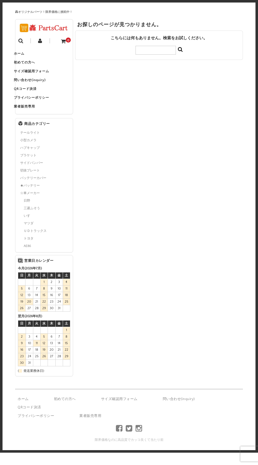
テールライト (30, 145)
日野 (27, 213)
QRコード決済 (31, 97)
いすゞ (29, 228)
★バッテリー (30, 198)
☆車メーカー (30, 205)
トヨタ (29, 251)
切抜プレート (30, 183)
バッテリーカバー (33, 190)
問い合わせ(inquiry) (36, 86)
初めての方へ (31, 65)
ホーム (25, 55)
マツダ (29, 235)
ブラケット (28, 167)
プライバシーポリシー (38, 108)
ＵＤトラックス (35, 243)
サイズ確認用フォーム (38, 76)
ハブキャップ (30, 160)
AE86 (27, 258)
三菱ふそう (32, 220)
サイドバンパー (31, 175)
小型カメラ (28, 152)
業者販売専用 (31, 118)
